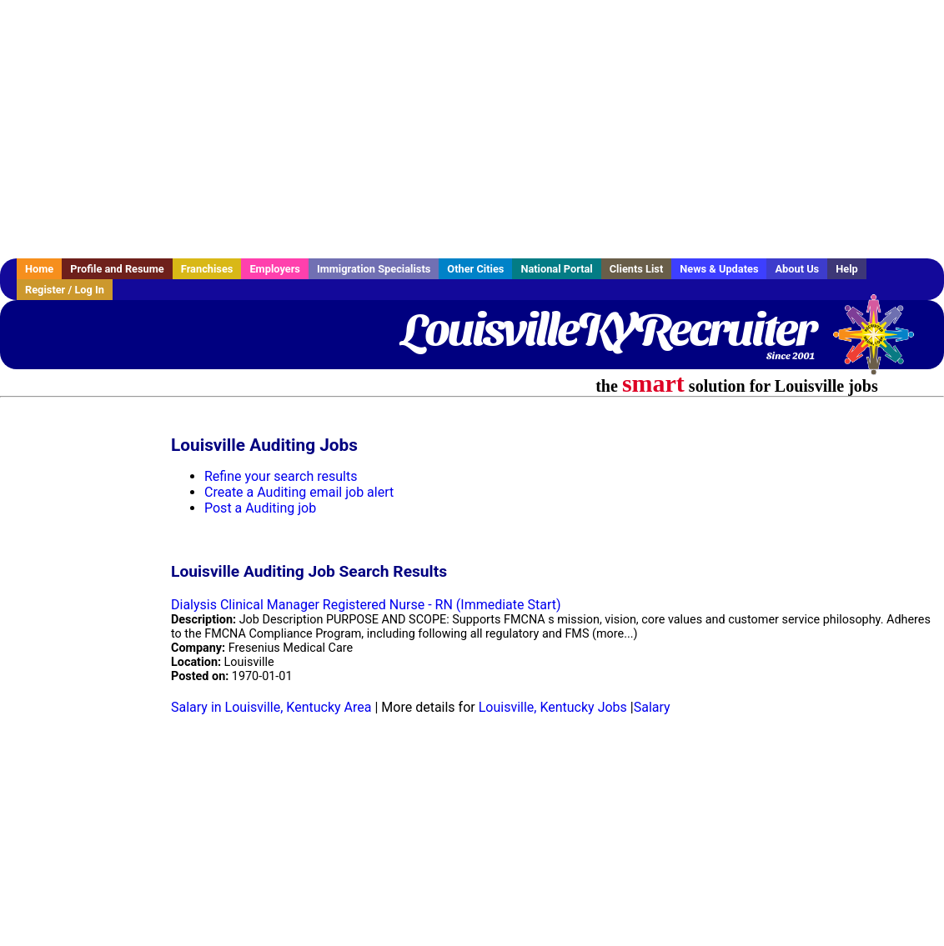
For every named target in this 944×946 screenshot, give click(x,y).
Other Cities (475, 269)
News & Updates (719, 269)
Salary (652, 707)
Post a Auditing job (260, 508)
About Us (797, 269)
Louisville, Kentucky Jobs (553, 707)
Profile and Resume (117, 269)
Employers (274, 269)
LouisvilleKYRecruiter (608, 329)
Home (39, 269)
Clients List (637, 269)
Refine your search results (280, 476)
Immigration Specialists (373, 269)
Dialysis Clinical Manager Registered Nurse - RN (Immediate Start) (366, 605)
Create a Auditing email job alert (299, 492)
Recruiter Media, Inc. (881, 342)
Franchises (207, 269)
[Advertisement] (472, 129)
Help (847, 269)
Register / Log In (64, 289)
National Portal (556, 269)
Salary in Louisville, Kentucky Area (271, 707)
